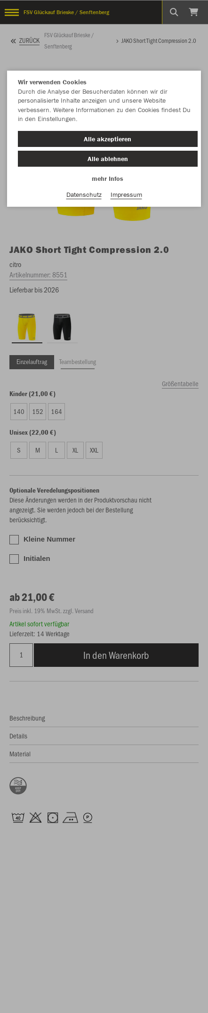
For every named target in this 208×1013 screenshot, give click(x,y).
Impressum (126, 194)
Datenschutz (84, 194)
